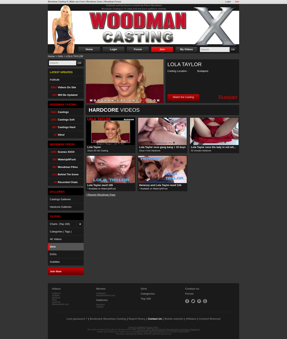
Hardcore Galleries (60, 206)
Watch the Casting (183, 97)
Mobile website (173, 318)
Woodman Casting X (58, 2)
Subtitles (55, 261)
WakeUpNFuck (63, 159)
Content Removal (209, 318)
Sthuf (57, 134)
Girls (60, 56)
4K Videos (56, 239)
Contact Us (155, 318)
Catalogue (101, 293)
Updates (56, 295)
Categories (148, 293)
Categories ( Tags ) (61, 231)
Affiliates (191, 318)
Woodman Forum (112, 2)
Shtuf (54, 300)
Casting (99, 307)
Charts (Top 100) (67, 224)
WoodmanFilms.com (105, 295)
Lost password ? (77, 318)
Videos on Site (63, 87)
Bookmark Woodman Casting (108, 318)
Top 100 (146, 298)
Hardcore (56, 298)
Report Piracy (137, 318)
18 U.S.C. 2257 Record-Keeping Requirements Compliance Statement (168, 329)
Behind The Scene (64, 174)
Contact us (192, 288)
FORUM (54, 79)
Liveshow (56, 302)
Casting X (56, 293)
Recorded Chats (64, 182)
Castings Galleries (60, 199)
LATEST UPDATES (61, 72)
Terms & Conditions (137, 327)
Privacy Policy (152, 327)
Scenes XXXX (62, 152)
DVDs (53, 254)
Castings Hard (62, 127)
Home (89, 49)
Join (237, 2)
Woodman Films (64, 167)
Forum (138, 49)
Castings (59, 112)
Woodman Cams (94, 2)
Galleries (102, 300)
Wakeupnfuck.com (60, 304)
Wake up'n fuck (77, 2)
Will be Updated (64, 95)
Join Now (55, 271)
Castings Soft (62, 119)
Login (228, 2)
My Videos (186, 49)
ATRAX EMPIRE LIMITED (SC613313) (154, 334)
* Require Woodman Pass (100, 194)
